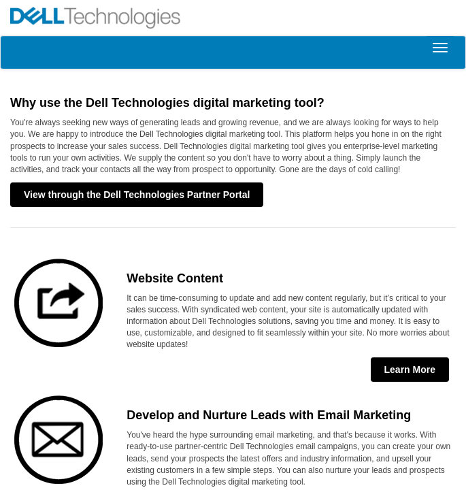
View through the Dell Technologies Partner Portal (137, 194)
